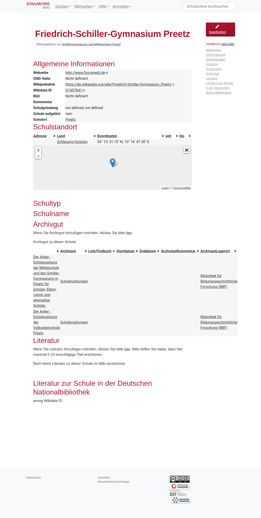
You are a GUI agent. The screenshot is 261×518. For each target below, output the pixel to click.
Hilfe (102, 6)
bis (182, 136)
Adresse (40, 136)
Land (61, 136)
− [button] (38, 156)
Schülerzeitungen (74, 281)
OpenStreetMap (182, 188)
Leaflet (165, 188)
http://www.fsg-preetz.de (85, 73)
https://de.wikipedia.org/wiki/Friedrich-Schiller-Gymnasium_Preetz (118, 84)
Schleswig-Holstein (72, 142)
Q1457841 (73, 90)
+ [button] (38, 150)
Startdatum (125, 251)
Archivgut (68, 251)
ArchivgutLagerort (215, 251)
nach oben (227, 44)
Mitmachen (83, 6)
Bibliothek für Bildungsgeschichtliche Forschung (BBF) (218, 281)
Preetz (70, 119)
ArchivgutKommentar (178, 251)
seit (168, 136)
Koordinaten (107, 136)
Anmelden (120, 6)
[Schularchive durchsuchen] (209, 6)
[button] (187, 150)
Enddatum (148, 251)
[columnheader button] (45, 136)
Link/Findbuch (100, 251)
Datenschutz (33, 477)
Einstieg (61, 6)
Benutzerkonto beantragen (114, 481)
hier (129, 233)
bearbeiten (217, 29)
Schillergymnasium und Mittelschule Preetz (91, 44)
